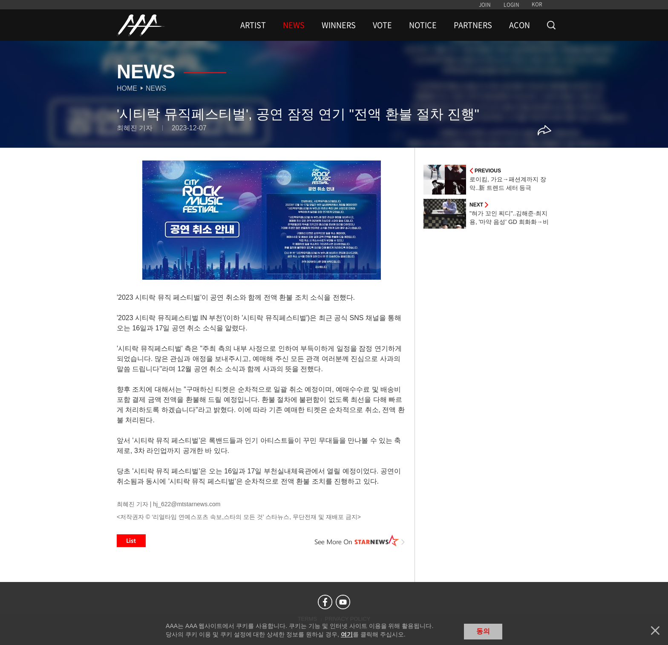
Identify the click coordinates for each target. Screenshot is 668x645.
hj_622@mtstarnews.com (186, 504)
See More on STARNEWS (360, 540)
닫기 (655, 630)
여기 (347, 634)
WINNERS (339, 25)
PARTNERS (473, 25)
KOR (537, 4)
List (131, 540)
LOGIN (511, 4)
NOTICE (423, 25)
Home (127, 88)
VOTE (382, 25)
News (156, 88)
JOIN (485, 4)
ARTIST (253, 25)
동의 (483, 631)
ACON (519, 25)
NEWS (294, 25)
